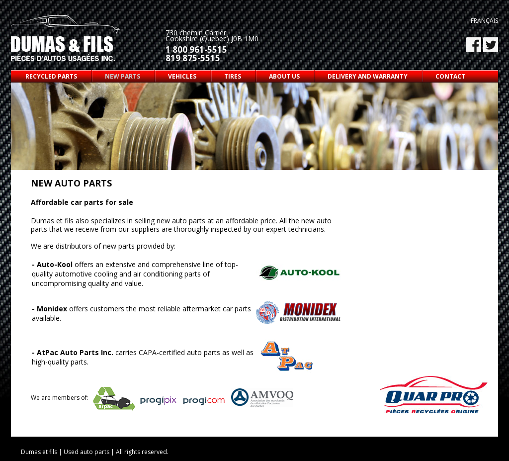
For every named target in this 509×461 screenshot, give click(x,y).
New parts (122, 76)
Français (484, 20)
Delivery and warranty (368, 76)
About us (284, 76)
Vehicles (182, 76)
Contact (450, 76)
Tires (232, 76)
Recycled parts (51, 76)
